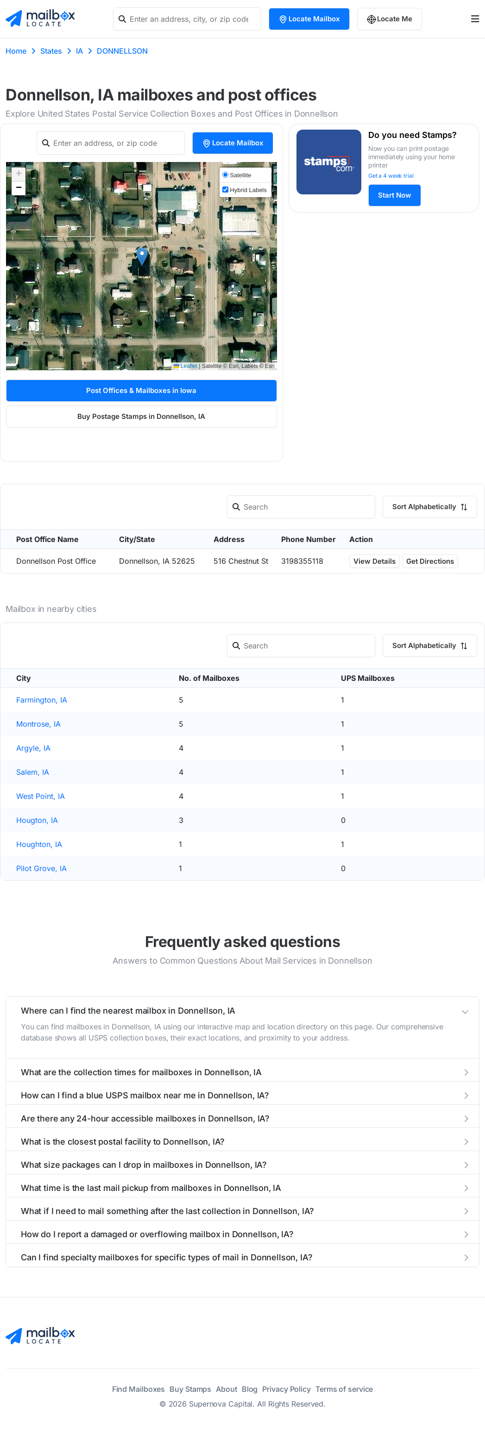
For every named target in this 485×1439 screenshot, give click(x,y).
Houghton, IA (39, 844)
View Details (374, 561)
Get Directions (430, 561)
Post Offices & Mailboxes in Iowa (141, 390)
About (226, 1389)
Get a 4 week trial (391, 175)
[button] (142, 256)
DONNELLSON (122, 51)
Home (16, 51)
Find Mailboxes (138, 1389)
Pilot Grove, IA (41, 868)
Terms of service (344, 1389)
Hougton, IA (37, 820)
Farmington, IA (41, 699)
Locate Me (389, 19)
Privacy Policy (286, 1389)
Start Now (394, 195)
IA (79, 51)
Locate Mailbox (309, 19)
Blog (250, 1389)
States (51, 51)
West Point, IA (40, 796)
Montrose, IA (38, 724)
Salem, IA (32, 772)
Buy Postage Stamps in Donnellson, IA (141, 416)
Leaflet (185, 366)
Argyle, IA (33, 748)
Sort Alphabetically (429, 506)
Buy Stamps (190, 1389)
